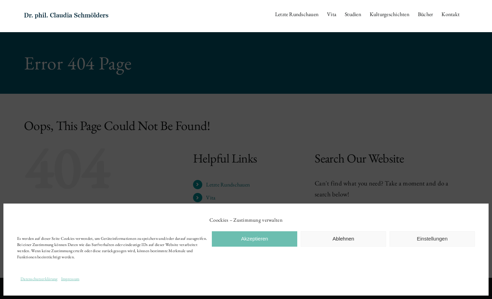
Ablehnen (343, 239)
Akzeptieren (254, 239)
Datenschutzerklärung (39, 279)
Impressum (70, 279)
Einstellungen (432, 239)
